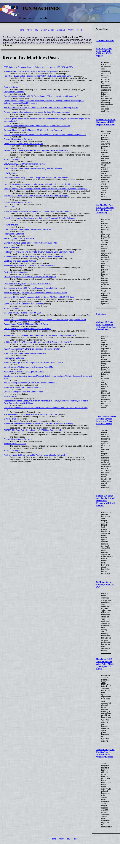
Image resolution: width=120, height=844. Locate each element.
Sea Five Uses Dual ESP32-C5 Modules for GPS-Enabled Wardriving (105, 209)
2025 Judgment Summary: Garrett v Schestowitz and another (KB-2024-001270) (38, 67)
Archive (71, 30)
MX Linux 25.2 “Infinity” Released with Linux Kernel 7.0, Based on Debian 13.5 (37, 342)
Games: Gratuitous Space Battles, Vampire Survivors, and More (31, 243)
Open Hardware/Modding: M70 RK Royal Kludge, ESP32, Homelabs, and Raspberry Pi (41, 96)
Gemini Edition (47, 30)
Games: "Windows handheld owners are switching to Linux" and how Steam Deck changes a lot (45, 134)
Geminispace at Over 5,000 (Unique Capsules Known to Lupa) (30, 288)
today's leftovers (11, 225)
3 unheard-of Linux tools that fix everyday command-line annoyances (33, 256)
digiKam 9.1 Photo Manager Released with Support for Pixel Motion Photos (106, 325)
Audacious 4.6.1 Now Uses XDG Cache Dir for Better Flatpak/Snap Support (36, 195)
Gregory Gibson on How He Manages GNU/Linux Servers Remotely (33, 130)
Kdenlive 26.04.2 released (15, 444)
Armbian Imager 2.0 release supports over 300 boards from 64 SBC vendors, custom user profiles (46, 189)
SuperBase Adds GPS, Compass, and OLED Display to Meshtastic (106, 122)
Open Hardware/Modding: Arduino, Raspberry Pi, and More (29, 367)
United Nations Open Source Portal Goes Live (23, 143)
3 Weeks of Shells (11, 419)
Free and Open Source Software (18, 139)
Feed (79, 30)
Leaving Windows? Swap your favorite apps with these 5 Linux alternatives (36, 177)
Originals (61, 30)
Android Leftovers (11, 87)
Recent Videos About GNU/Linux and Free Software (26, 324)
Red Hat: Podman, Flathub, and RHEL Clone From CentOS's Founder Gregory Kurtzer (41, 107)
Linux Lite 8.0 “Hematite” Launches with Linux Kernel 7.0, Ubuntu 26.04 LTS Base (39, 297)
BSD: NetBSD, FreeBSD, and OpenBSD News (24, 371)
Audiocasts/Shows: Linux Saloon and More (22, 387)
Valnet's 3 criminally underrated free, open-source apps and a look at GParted (37, 125)
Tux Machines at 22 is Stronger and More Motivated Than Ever (31, 414)
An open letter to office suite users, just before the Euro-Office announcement (37, 112)
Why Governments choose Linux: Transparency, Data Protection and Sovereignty (38, 423)
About (29, 30)
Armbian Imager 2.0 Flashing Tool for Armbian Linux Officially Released (105, 753)
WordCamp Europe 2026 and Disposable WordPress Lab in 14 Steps (33, 362)
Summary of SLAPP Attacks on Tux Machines (23, 304)
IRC (36, 30)
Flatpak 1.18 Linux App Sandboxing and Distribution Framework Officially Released (106, 501)
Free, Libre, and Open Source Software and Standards (27, 229)
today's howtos (10, 173)
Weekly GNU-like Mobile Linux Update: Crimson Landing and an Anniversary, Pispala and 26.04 (45, 319)
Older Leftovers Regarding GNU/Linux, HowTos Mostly (27, 283)
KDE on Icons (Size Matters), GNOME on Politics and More (29, 383)
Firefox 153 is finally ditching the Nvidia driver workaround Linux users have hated (39, 252)
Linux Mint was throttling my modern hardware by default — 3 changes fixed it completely (42, 184)
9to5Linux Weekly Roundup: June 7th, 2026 (105, 584)
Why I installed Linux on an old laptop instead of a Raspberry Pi (31, 71)
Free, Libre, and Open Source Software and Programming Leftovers (33, 168)
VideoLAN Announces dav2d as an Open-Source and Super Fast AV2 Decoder (106, 420)
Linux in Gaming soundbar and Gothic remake (23, 392)
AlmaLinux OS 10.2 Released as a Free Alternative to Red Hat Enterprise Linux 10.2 (40, 335)
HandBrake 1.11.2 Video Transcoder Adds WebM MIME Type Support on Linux (105, 664)
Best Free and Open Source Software (20, 261)
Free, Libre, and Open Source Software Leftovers (25, 353)
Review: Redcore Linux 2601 (16, 272)
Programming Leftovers (14, 92)
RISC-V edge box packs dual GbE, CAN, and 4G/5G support (104, 52)
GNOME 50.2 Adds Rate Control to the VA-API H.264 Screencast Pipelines (36, 430)
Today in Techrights (12, 159)
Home (21, 30)
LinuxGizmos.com (105, 40)
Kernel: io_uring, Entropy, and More (19, 238)
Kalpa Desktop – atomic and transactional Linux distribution (29, 265)
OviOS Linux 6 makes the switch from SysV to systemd (27, 328)
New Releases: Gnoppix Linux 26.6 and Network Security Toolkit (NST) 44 (35, 292)
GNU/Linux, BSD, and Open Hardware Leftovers (24, 164)
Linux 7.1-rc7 (9, 207)
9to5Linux (101, 314)
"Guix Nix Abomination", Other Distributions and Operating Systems (33, 349)
